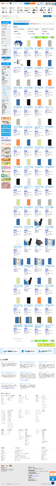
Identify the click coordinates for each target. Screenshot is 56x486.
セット (19, 432)
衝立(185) (16, 31)
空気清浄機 (26, 440)
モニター (37, 433)
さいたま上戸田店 (3, 452)
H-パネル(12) (45, 31)
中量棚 (43, 433)
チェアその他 (9, 400)
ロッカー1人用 (3, 411)
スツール (20, 401)
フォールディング (44, 407)
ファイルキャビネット (10, 425)
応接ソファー (37, 396)
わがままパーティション (39, 414)
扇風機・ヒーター (27, 443)
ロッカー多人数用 (3, 419)
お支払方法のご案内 (44, 451)
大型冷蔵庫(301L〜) (27, 436)
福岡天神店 (2, 451)
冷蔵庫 (26, 434)
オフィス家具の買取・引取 (18, 451)
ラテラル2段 (9, 417)
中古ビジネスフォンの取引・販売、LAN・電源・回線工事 (22, 458)
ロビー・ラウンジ (4, 82)
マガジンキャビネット (10, 424)
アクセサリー (4, 109)
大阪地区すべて (4, 51)
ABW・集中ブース (5, 80)
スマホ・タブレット (5, 103)
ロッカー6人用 (3, 417)
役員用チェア (3, 432)
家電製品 (3, 110)
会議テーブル (44, 396)
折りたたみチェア (21, 400)
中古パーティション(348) (33, 29)
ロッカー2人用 (3, 412)
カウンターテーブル (27, 412)
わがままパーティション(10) (48, 29)
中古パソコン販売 (17, 459)
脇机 (2, 70)
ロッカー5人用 (3, 416)
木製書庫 (2, 433)
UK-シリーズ (37, 420)
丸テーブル (43, 401)
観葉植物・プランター (22, 417)
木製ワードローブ (3, 434)
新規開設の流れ (17, 452)
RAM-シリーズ (38, 421)
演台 (42, 403)
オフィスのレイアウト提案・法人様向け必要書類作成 (22, 453)
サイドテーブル (44, 402)
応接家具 (3, 79)
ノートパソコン (38, 432)
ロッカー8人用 (3, 418)
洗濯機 (26, 432)
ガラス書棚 (9, 420)
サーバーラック (10, 426)
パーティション (4, 85)
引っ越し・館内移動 (17, 454)
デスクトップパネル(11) (19, 29)
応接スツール (37, 400)
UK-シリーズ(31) (31, 33)
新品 (2, 113)
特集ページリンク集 (44, 458)
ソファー (26, 411)
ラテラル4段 (9, 419)
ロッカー (3, 76)
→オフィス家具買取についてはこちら (8, 388)
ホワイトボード (21, 412)
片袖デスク (2, 398)
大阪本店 (2, 460)
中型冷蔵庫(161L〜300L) (28, 435)
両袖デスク (2, 399)
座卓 (42, 400)
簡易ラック (43, 435)
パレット (43, 440)
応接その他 (37, 401)
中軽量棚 (43, 432)
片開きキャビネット (10, 416)
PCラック (2, 404)
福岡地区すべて (4, 52)
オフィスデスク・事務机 (5, 66)
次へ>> (20, 37)
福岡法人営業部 (3, 458)
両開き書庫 (9, 412)
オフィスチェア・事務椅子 (6, 67)
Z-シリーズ (37, 419)
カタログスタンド (21, 416)
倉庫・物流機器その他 (45, 441)
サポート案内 (43, 452)
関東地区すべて (4, 50)
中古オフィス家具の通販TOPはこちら (46, 344)
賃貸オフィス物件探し (17, 460)
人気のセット (4, 112)
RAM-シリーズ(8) (45, 33)
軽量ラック (43, 442)
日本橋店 (2, 459)
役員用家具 (3, 77)
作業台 (43, 436)
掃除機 (26, 433)
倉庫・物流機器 (4, 106)
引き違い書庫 (9, 411)
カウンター (3, 83)
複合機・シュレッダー (5, 100)
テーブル (9, 432)
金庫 (19, 411)
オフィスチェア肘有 (10, 396)
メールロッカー (3, 420)
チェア (8, 434)
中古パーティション (38, 412)
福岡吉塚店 (2, 453)
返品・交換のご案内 (44, 454)
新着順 (32, 37)
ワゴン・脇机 (4, 69)
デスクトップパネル (38, 411)
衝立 (36, 415)
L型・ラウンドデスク (4, 403)
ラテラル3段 (9, 418)
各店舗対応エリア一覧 (44, 459)
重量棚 (43, 434)
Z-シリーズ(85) (17, 33)
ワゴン (26, 396)
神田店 (2, 454)
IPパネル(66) (31, 31)
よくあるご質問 (43, 453)
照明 (25, 441)
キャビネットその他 (10, 427)
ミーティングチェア (21, 396)
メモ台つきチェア (21, 402)
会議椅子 (3, 73)
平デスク (2, 397)
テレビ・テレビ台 (27, 442)
